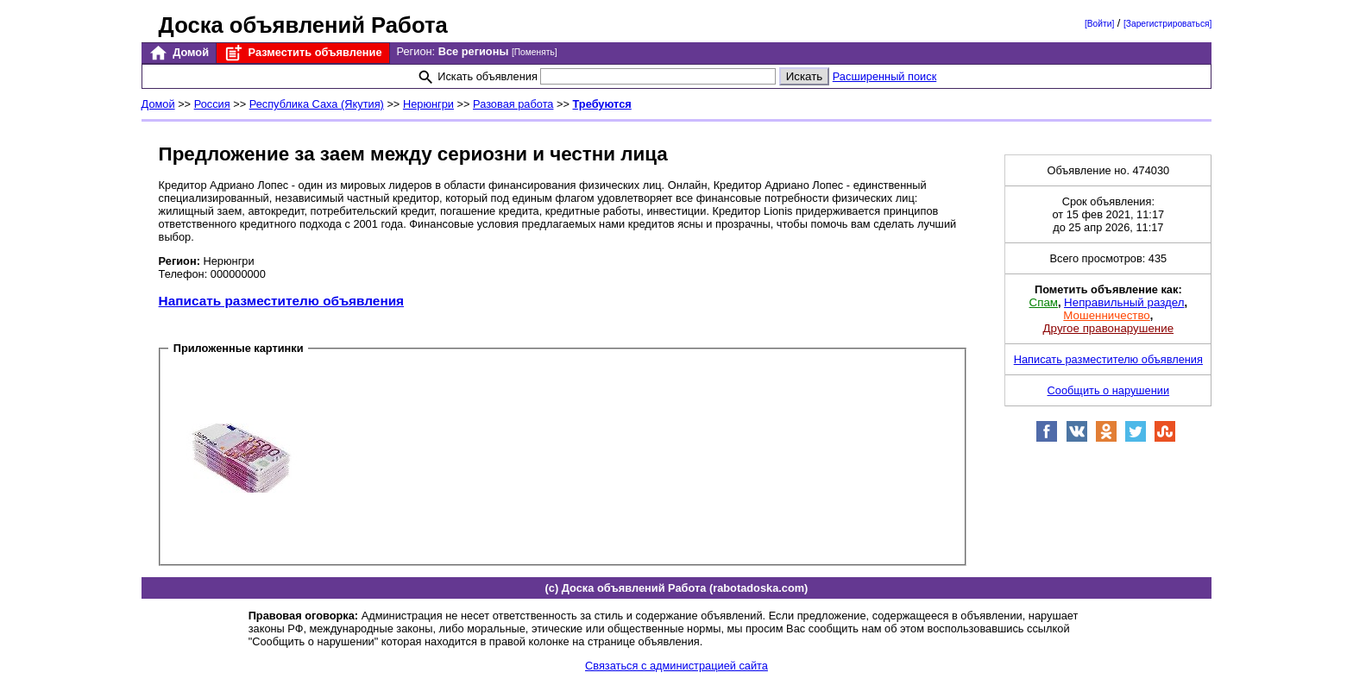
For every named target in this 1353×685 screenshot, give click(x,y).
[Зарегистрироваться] (1167, 23)
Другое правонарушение (1108, 328)
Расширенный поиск (885, 76)
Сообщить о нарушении (1109, 390)
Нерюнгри (428, 103)
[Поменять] (534, 52)
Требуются (602, 103)
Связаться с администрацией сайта (676, 665)
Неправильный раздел (1124, 302)
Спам (1043, 302)
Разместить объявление (302, 53)
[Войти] (1099, 23)
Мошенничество (1106, 315)
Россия (212, 103)
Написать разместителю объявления (281, 300)
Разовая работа (513, 103)
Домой (178, 53)
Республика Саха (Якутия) (316, 103)
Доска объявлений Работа (303, 25)
